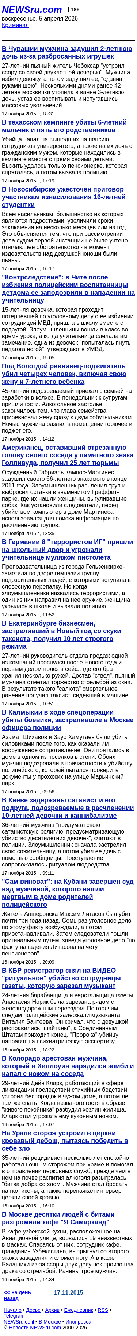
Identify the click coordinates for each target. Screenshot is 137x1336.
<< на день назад (17, 1295)
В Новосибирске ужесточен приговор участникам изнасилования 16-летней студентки (64, 197)
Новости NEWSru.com (35, 1328)
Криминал (15, 25)
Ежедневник (78, 1310)
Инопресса (79, 1322)
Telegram (14, 1316)
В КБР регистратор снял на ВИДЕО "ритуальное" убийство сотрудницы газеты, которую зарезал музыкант (61, 978)
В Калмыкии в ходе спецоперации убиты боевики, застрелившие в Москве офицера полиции (68, 720)
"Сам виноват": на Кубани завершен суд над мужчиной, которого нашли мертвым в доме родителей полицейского (68, 893)
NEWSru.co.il (19, 1322)
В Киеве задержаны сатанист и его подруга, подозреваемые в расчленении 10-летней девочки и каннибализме (68, 808)
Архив (52, 1310)
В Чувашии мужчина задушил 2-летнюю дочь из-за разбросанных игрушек (67, 52)
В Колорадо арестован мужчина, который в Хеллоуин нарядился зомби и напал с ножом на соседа (68, 1066)
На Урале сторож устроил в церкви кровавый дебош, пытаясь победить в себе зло (65, 1140)
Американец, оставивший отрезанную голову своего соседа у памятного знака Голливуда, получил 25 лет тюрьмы (67, 455)
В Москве (50, 1322)
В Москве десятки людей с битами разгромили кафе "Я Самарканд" (58, 1218)
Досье (33, 1310)
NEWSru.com (32, 9)
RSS (103, 1310)
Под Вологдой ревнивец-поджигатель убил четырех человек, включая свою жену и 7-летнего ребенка (64, 374)
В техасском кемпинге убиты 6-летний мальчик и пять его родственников (64, 126)
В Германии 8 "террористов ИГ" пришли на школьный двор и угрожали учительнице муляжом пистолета (67, 549)
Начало (13, 1310)
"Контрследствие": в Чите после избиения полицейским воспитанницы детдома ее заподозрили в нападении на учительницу (68, 289)
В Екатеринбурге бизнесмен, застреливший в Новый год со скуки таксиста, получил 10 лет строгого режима (61, 635)
